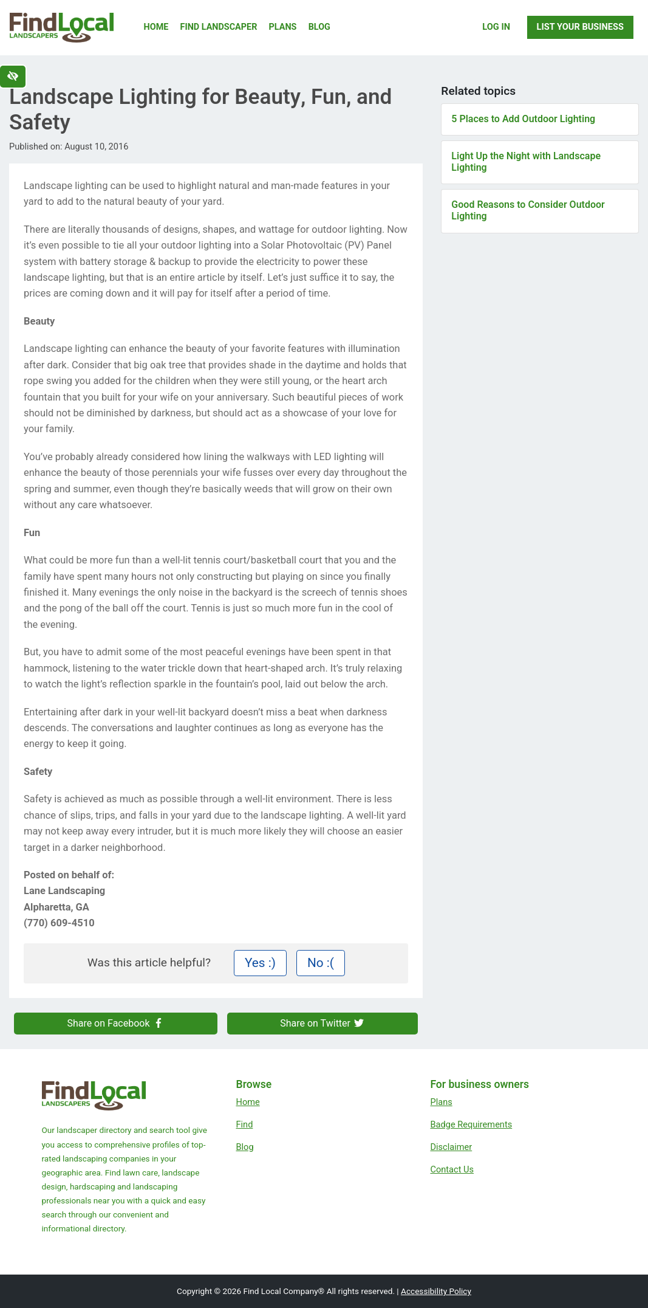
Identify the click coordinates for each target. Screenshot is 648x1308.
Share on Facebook (115, 1023)
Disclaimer (451, 1146)
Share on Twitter (322, 1023)
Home (156, 27)
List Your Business (580, 26)
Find (244, 1124)
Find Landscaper (218, 27)
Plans (283, 27)
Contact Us (452, 1169)
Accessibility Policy (436, 1291)
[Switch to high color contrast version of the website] (13, 77)
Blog (319, 27)
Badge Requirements (471, 1124)
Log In (496, 26)
